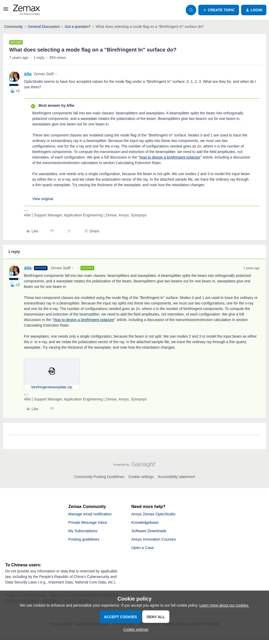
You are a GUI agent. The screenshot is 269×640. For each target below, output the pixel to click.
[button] (6, 11)
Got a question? (78, 26)
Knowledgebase (146, 523)
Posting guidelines (85, 541)
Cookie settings (141, 477)
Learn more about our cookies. (224, 605)
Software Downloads (150, 532)
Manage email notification (92, 514)
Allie (28, 74)
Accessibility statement (176, 477)
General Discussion (44, 26)
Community (13, 26)
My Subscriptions (84, 532)
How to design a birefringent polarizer (169, 157)
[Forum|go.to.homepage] (26, 10)
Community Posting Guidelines (99, 477)
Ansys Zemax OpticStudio (155, 514)
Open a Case (143, 550)
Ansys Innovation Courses (155, 541)
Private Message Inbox (89, 523)
